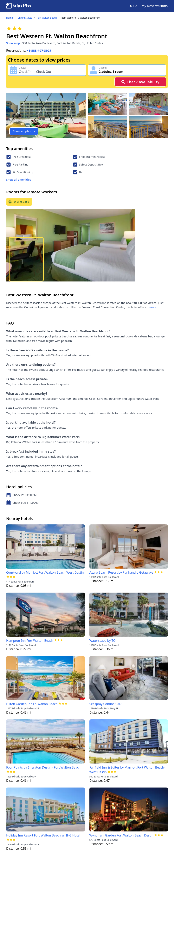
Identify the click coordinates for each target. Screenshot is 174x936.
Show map (13, 43)
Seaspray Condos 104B (106, 704)
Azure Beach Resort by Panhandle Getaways (121, 572)
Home (9, 17)
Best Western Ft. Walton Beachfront (80, 17)
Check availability (140, 82)
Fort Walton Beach (47, 17)
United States (24, 17)
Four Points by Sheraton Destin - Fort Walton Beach (43, 767)
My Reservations (155, 6)
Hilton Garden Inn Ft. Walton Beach (31, 704)
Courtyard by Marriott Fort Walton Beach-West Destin (45, 572)
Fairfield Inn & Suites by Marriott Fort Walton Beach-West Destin (127, 769)
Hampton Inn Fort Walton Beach (29, 640)
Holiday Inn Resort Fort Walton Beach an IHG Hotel (43, 835)
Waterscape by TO (102, 640)
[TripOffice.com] (18, 6)
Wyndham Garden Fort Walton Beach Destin (121, 835)
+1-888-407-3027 (39, 50)
